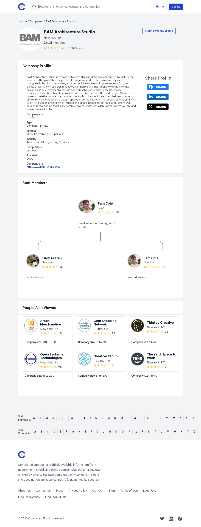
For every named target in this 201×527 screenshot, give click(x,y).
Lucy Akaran (52, 258)
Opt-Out (98, 490)
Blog (112, 490)
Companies (36, 21)
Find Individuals (55, 497)
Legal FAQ (149, 490)
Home (23, 21)
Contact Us (43, 490)
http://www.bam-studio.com (43, 167)
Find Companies (29, 497)
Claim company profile (159, 31)
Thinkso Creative (160, 322)
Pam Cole (105, 203)
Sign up (175, 7)
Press (59, 490)
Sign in (160, 7)
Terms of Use (129, 490)
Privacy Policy (78, 490)
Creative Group (106, 356)
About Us (24, 490)
